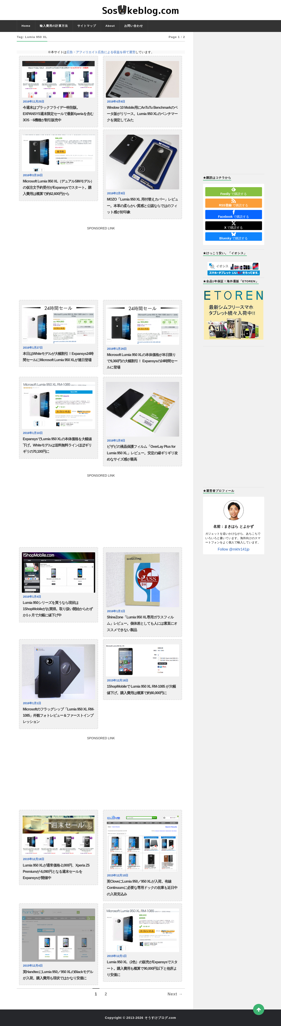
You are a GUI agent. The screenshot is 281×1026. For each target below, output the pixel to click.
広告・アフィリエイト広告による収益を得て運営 (101, 52)
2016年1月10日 (33, 433)
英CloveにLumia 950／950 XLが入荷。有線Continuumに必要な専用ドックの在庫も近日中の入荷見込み (142, 887)
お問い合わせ (133, 25)
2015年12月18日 (117, 680)
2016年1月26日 (117, 348)
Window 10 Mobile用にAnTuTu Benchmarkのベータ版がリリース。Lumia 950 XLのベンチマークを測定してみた (142, 114)
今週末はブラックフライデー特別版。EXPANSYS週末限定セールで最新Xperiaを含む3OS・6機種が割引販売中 (58, 114)
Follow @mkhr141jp (234, 549)
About (110, 25)
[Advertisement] (101, 261)
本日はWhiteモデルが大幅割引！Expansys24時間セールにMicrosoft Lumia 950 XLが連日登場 (58, 357)
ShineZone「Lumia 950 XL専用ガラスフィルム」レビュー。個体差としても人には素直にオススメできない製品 (142, 623)
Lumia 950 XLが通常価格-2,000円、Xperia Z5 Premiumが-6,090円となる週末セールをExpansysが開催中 (56, 871)
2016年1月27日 (33, 347)
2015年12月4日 (33, 965)
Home (25, 25)
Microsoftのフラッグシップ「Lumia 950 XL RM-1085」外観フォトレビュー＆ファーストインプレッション (58, 715)
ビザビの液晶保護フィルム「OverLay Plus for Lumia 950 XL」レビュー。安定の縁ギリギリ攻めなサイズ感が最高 (142, 453)
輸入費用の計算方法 (54, 25)
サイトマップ (86, 25)
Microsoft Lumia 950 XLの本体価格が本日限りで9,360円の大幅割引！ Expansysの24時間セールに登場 (142, 361)
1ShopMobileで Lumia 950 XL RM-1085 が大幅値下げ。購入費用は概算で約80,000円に (141, 690)
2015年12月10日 (117, 875)
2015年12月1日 (117, 956)
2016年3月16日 (33, 175)
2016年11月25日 (33, 101)
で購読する (233, 191)
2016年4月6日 (116, 101)
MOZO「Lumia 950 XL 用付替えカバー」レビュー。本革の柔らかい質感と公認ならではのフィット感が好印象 (142, 205)
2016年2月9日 (116, 193)
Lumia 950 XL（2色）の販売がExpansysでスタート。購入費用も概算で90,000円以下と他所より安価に (142, 968)
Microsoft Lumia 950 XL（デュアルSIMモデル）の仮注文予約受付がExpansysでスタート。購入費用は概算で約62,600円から (58, 187)
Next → (175, 994)
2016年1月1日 (116, 611)
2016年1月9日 (116, 440)
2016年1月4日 (32, 596)
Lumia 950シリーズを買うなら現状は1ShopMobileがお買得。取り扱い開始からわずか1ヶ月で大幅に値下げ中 (58, 609)
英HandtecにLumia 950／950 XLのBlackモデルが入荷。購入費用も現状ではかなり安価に (58, 975)
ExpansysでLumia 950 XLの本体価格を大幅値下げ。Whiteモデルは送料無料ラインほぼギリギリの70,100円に (57, 445)
